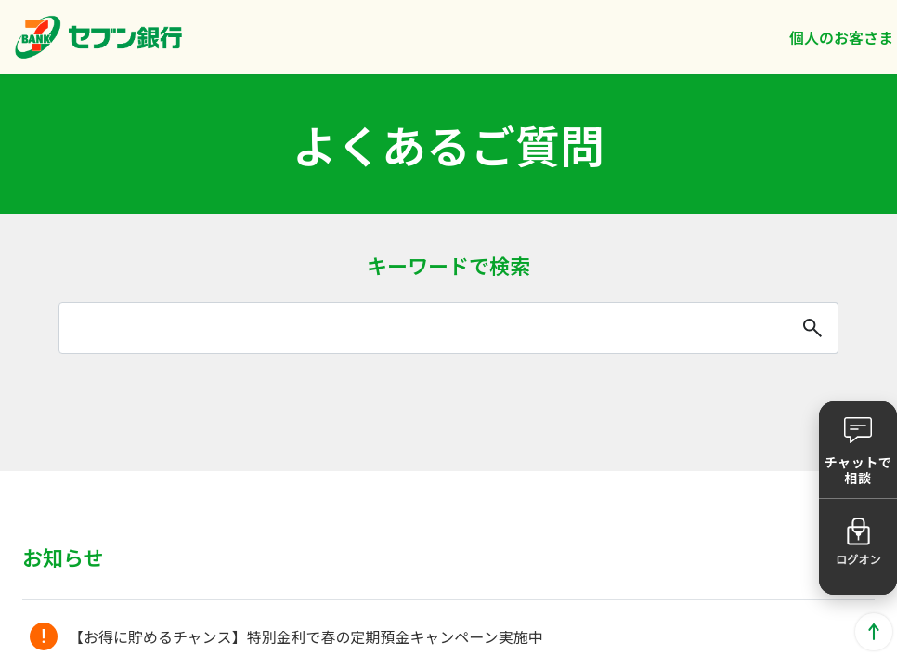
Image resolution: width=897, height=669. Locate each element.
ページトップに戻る (873, 631)
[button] (858, 449)
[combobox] (448, 328)
